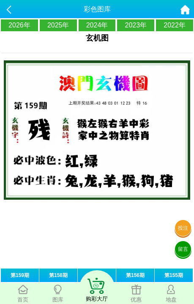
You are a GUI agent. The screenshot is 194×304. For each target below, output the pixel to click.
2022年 (175, 25)
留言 (183, 249)
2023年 (136, 25)
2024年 (97, 25)
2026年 (19, 25)
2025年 (58, 25)
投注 (183, 228)
